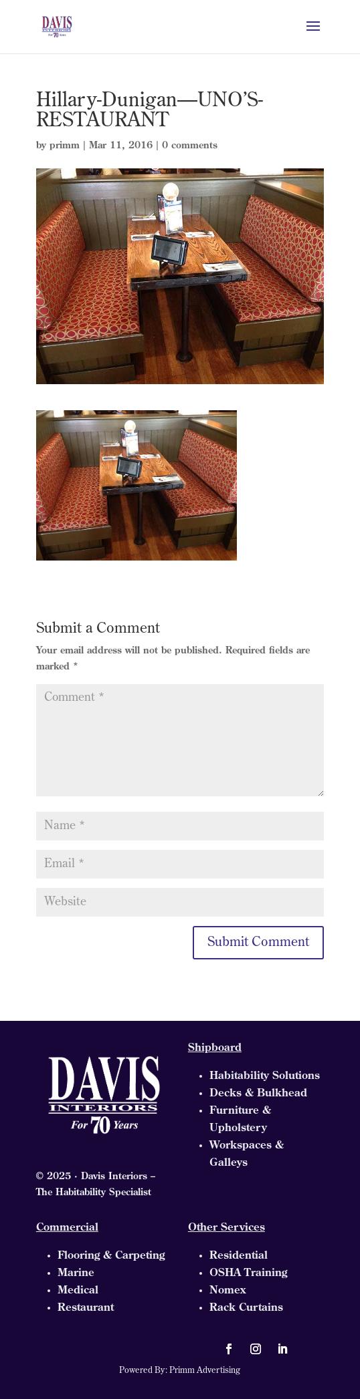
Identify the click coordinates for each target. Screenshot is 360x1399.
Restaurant (86, 1308)
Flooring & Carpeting (111, 1256)
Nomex (227, 1290)
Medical (78, 1290)
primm (65, 146)
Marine (76, 1273)
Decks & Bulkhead (258, 1093)
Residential (238, 1256)
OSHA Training (248, 1273)
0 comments (189, 146)
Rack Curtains (246, 1308)
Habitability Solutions (264, 1076)
